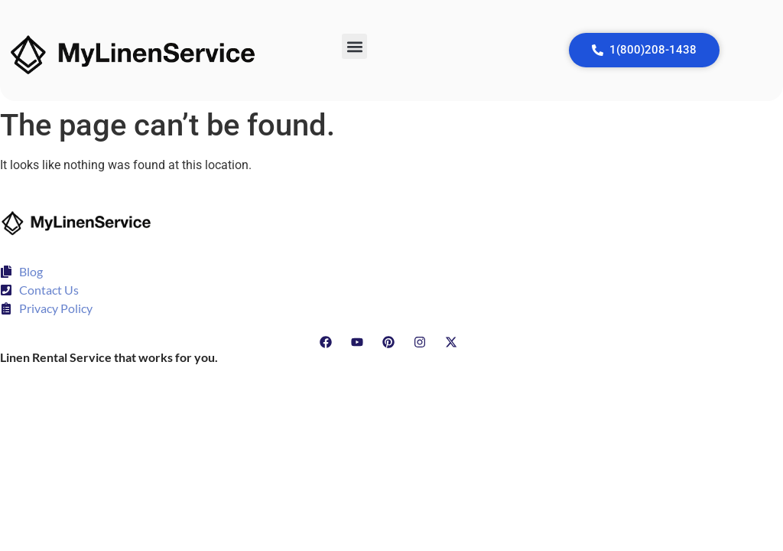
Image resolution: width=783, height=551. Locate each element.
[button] (354, 46)
